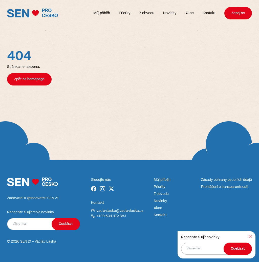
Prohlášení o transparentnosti (224, 187)
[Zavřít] (250, 236)
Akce (189, 13)
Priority (125, 13)
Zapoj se (238, 13)
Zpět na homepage (29, 79)
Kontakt (209, 13)
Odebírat (66, 224)
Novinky (170, 13)
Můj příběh (101, 13)
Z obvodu (146, 13)
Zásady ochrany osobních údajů (226, 180)
